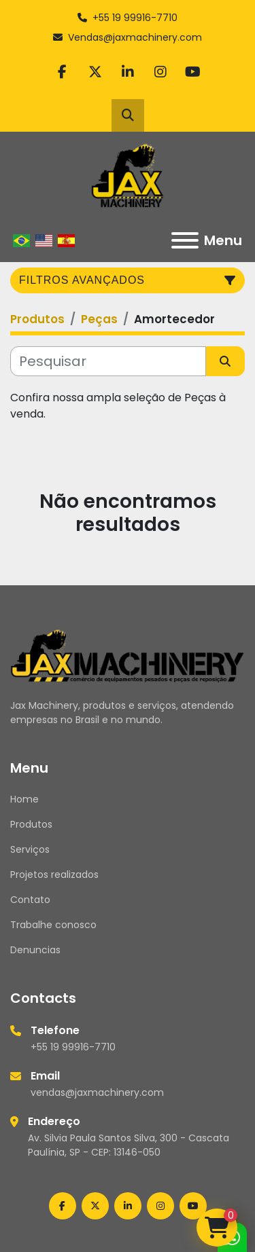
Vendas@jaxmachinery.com (135, 37)
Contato (30, 899)
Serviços (30, 849)
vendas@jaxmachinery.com (97, 1092)
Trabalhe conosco (53, 925)
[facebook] (62, 72)
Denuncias (35, 950)
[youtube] (193, 72)
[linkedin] (128, 72)
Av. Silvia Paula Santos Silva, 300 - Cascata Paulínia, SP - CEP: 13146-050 (128, 1145)
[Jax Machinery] (127, 654)
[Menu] (185, 240)
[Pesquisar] (108, 361)
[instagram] (160, 72)
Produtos (31, 824)
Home (24, 799)
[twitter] (95, 72)
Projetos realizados (54, 874)
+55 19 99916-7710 (134, 17)
